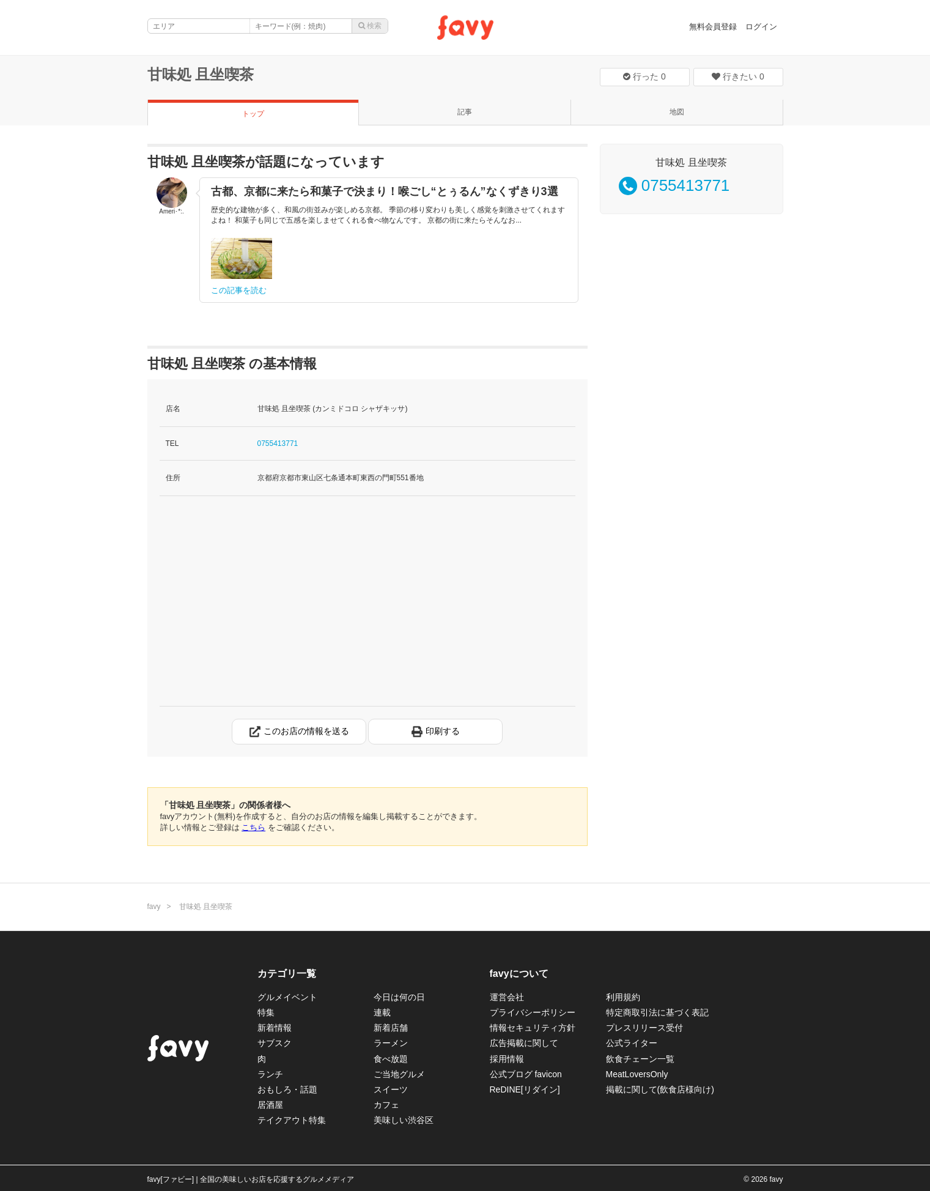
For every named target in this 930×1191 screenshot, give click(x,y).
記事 (464, 112)
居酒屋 (270, 1105)
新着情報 (274, 1028)
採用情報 (507, 1059)
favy (154, 906)
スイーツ (391, 1089)
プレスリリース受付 (644, 1028)
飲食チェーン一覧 (640, 1059)
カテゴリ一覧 (286, 973)
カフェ (386, 1105)
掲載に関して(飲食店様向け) (660, 1089)
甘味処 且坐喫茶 (200, 74)
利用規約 (623, 997)
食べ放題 (391, 1059)
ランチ (270, 1074)
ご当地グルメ (399, 1074)
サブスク (274, 1043)
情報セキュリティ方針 (532, 1028)
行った (644, 76)
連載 (382, 1012)
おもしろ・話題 (287, 1089)
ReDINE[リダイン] (525, 1089)
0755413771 (277, 443)
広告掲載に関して (524, 1043)
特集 (266, 1012)
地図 (677, 112)
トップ (253, 113)
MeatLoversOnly (637, 1074)
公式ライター (631, 1043)
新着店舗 (391, 1028)
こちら (253, 827)
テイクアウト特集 (291, 1120)
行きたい (738, 76)
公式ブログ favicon (526, 1074)
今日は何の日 (399, 997)
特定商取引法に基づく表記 (657, 1012)
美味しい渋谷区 (404, 1120)
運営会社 (507, 997)
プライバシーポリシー (532, 1012)
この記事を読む (239, 290)
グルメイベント (287, 997)
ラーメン (391, 1043)
